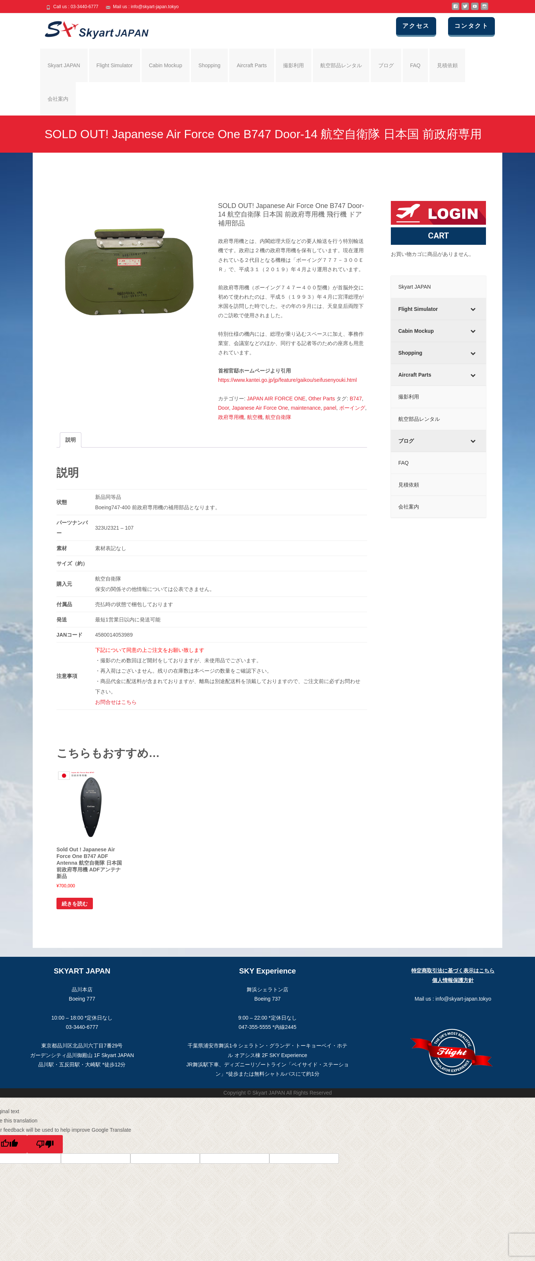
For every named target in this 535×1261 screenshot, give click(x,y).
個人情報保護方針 (453, 980)
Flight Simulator (115, 65)
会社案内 (58, 99)
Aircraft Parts (252, 65)
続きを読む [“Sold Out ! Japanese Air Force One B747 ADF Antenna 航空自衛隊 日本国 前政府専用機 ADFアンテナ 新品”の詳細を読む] (75, 904)
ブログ (386, 65)
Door (223, 408)
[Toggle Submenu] (473, 309)
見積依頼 (447, 65)
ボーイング (352, 408)
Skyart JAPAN (64, 65)
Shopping (209, 65)
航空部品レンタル (341, 65)
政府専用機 (231, 417)
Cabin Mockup (165, 65)
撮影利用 (293, 65)
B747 (356, 399)
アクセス (422, 26)
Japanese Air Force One (260, 408)
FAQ (415, 65)
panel (330, 408)
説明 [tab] (70, 440)
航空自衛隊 (278, 417)
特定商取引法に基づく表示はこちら (453, 971)
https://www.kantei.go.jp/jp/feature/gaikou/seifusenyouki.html (287, 380)
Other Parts (321, 399)
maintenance (306, 408)
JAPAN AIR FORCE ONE (276, 399)
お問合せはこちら (116, 702)
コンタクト (475, 26)
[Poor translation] (45, 1144)
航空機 (255, 417)
